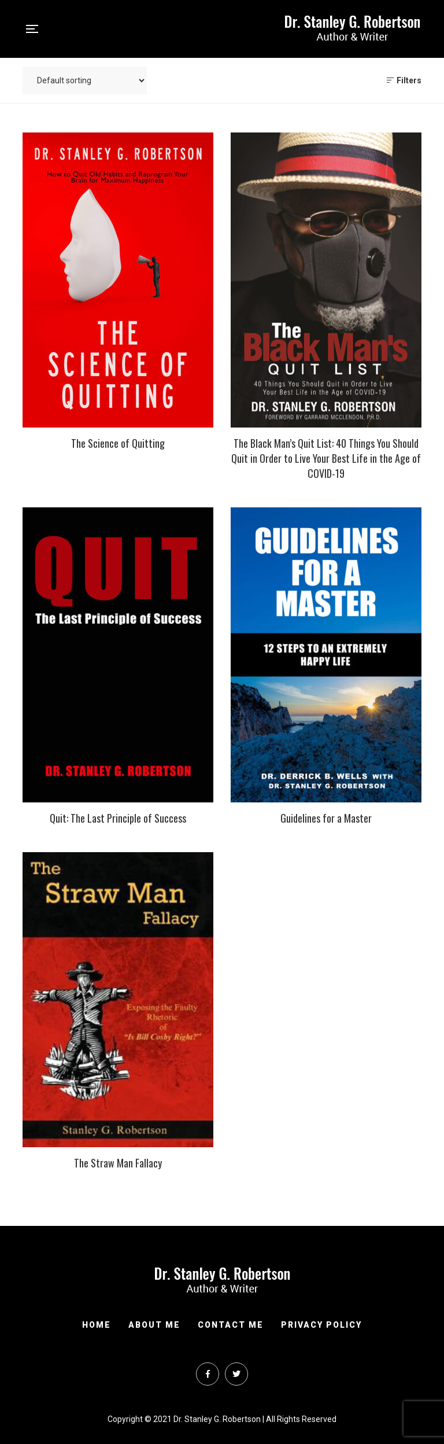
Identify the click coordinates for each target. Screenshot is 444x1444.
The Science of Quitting (118, 443)
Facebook (208, 1374)
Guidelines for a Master (326, 818)
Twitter (236, 1374)
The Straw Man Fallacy (118, 1162)
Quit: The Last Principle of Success (118, 818)
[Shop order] (85, 80)
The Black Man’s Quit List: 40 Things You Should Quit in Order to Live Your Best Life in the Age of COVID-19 (326, 458)
